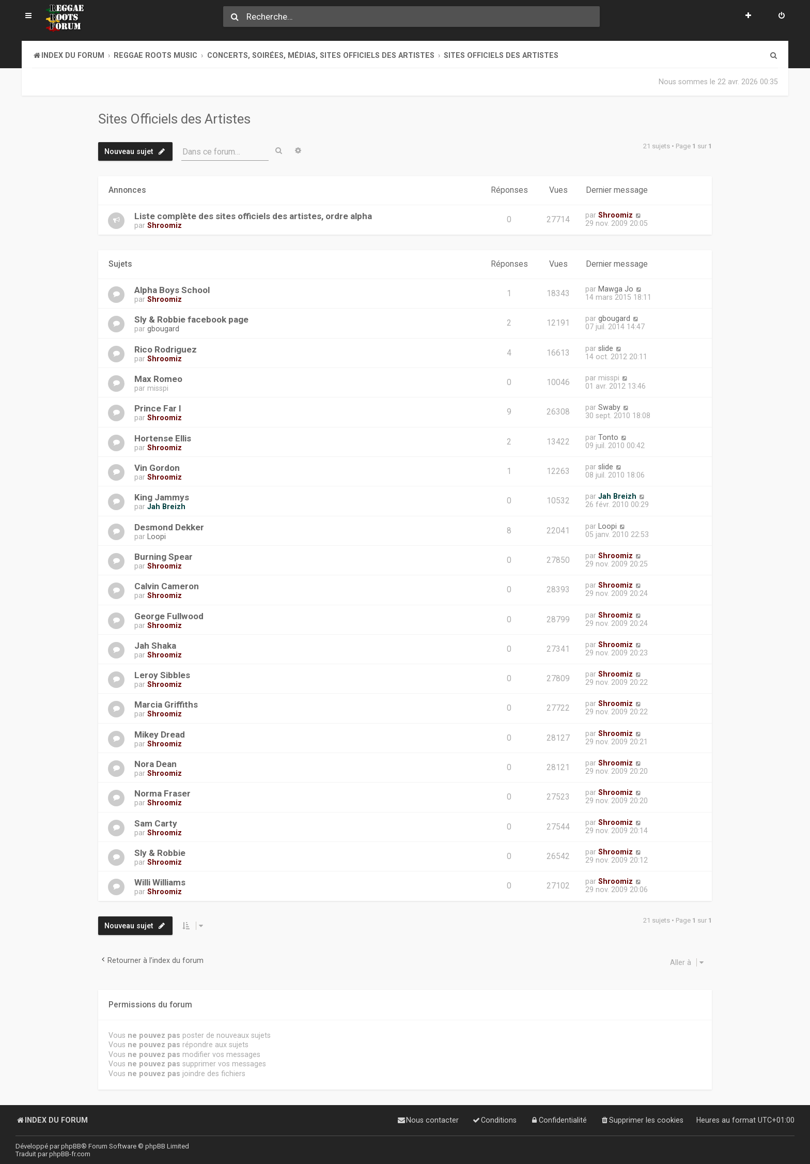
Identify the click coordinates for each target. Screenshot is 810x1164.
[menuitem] (781, 16)
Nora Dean (155, 763)
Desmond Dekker (169, 526)
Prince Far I (157, 408)
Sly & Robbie (159, 852)
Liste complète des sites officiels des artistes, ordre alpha (253, 216)
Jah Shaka (155, 645)
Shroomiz (164, 225)
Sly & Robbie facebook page (191, 319)
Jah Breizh (166, 506)
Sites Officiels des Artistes (174, 119)
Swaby (609, 407)
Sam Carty (155, 822)
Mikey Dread (159, 734)
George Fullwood (169, 615)
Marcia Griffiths (166, 704)
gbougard (163, 328)
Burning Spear (163, 556)
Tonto (608, 436)
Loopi (156, 535)
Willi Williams (159, 882)
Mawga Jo (615, 288)
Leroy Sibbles (162, 674)
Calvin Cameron (166, 585)
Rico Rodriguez (165, 348)
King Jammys (161, 497)
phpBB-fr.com (69, 1154)
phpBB (71, 1146)
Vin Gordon (157, 467)
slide (605, 347)
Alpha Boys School (172, 289)
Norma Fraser (162, 793)
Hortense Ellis (162, 437)
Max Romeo (158, 378)
